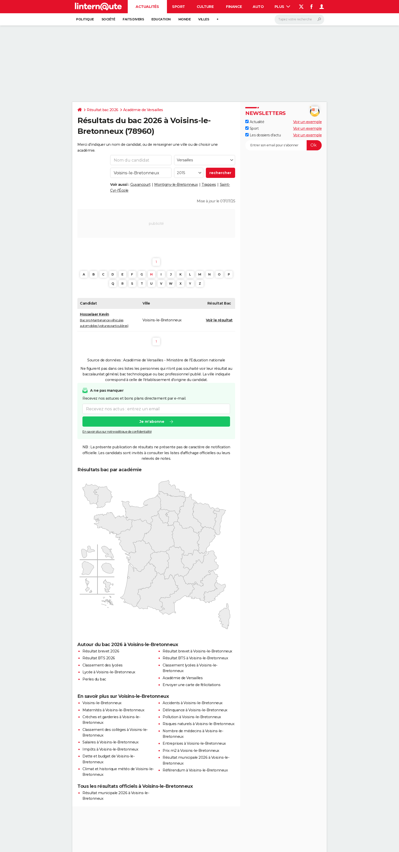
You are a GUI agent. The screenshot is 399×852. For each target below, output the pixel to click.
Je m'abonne (151, 421)
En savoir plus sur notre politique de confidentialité (117, 432)
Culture (205, 6)
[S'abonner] (283, 145)
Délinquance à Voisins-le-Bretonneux (195, 710)
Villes (203, 19)
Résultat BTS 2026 (98, 658)
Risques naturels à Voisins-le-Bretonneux (198, 724)
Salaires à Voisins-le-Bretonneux (110, 742)
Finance (234, 6)
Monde (184, 19)
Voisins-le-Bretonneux (102, 703)
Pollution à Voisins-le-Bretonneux (192, 717)
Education (161, 19)
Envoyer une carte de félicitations (191, 685)
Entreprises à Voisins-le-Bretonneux (194, 743)
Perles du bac (94, 679)
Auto (258, 6)
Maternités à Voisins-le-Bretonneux (113, 710)
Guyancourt (140, 184)
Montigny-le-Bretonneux (176, 184)
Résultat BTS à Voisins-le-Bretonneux (195, 658)
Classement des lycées (102, 665)
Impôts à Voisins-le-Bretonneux (110, 749)
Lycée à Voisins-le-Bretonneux (108, 672)
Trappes (209, 184)
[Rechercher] (299, 19)
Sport (178, 6)
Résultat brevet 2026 (100, 651)
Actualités (147, 6)
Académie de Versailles (143, 110)
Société (108, 19)
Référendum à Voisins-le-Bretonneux (195, 770)
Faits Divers (133, 19)
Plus (282, 6)
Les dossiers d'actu (263, 135)
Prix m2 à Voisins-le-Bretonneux (191, 750)
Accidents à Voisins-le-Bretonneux (193, 703)
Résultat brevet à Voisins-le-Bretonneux (197, 651)
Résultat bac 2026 (102, 110)
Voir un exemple (307, 122)
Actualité (254, 122)
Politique (85, 19)
